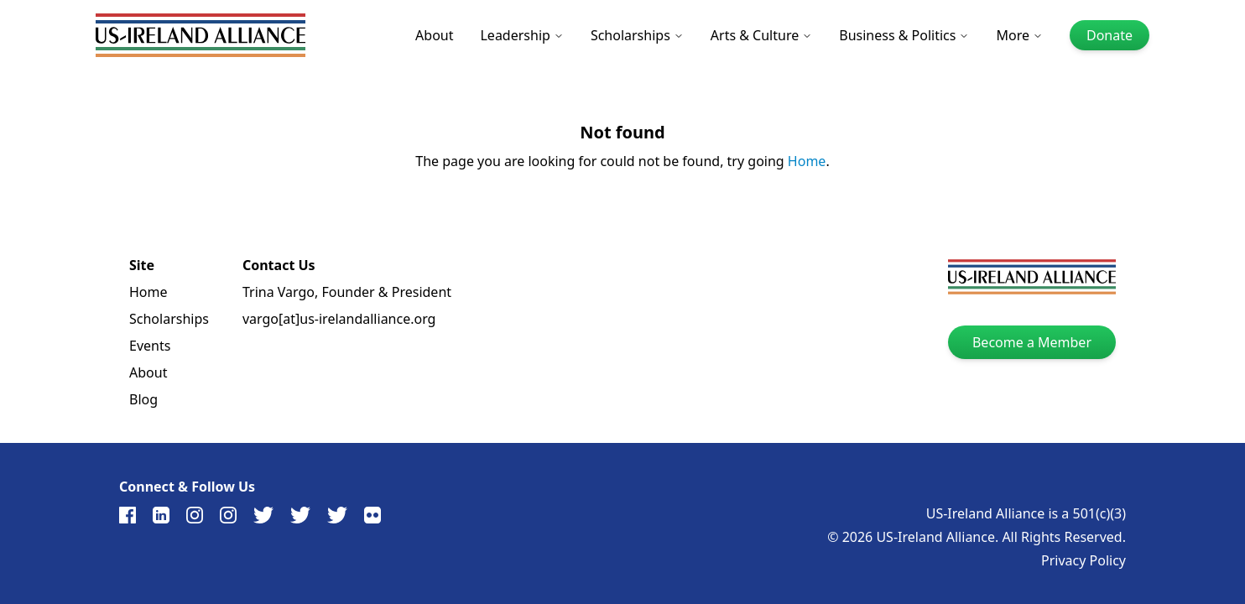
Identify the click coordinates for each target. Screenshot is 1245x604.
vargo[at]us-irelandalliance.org (339, 319)
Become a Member (1031, 342)
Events (149, 345)
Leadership (521, 35)
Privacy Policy (1083, 560)
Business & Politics (904, 35)
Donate (1109, 35)
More (1019, 35)
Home (807, 161)
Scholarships (637, 35)
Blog (143, 399)
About (434, 35)
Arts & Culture (761, 35)
